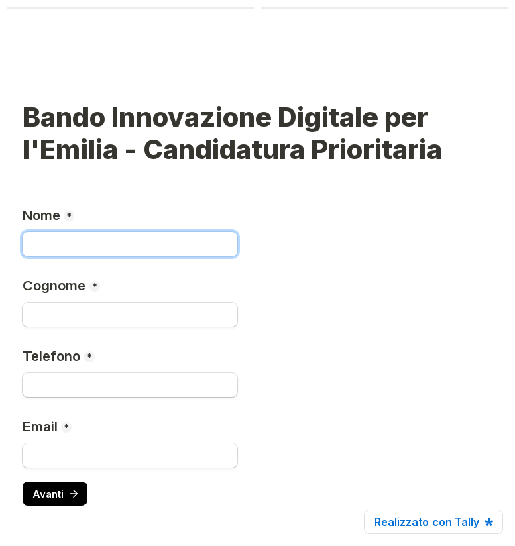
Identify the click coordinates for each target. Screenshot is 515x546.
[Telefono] (130, 385)
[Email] (130, 455)
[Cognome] (130, 315)
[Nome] (130, 244)
